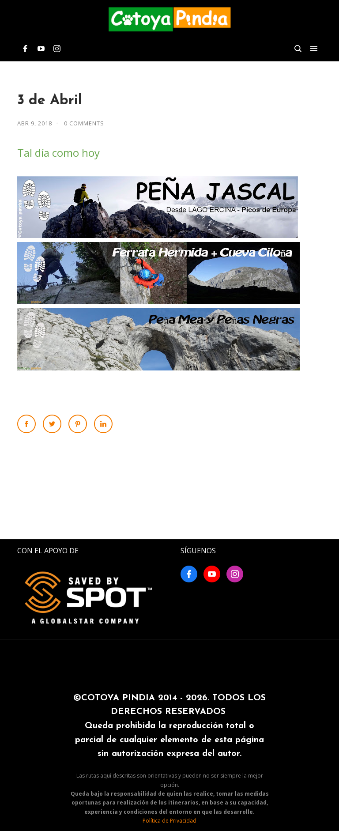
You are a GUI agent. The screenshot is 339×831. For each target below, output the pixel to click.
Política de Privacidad (169, 820)
